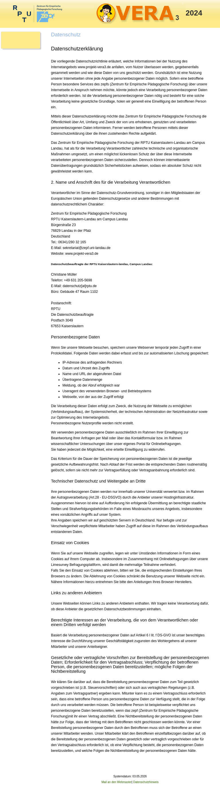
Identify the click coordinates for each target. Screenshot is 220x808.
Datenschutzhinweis (146, 782)
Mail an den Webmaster (116, 782)
